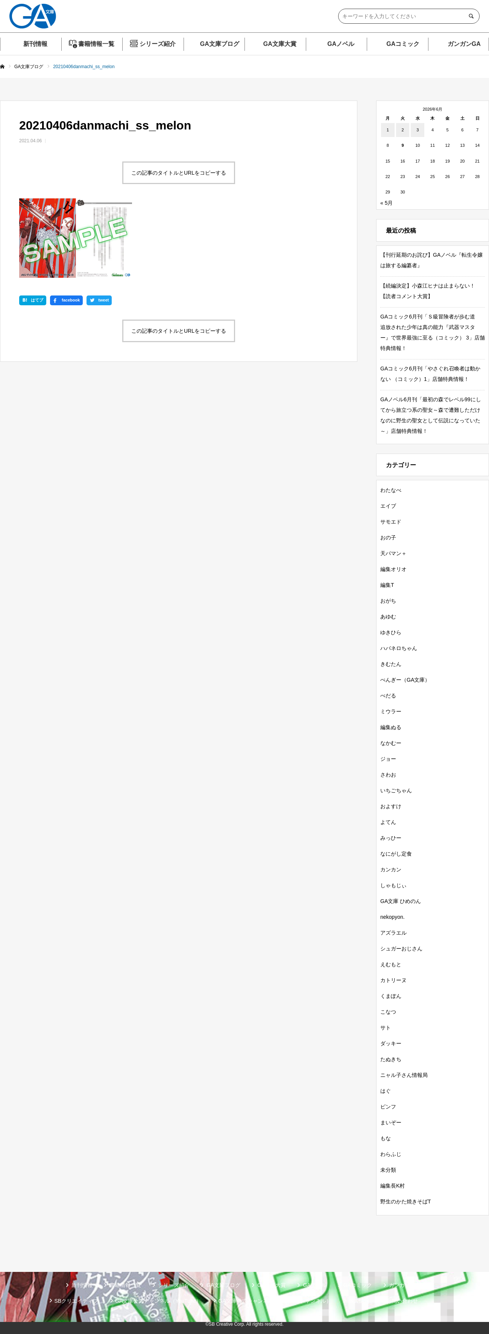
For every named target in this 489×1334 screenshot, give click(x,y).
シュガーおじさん (401, 949)
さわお (388, 775)
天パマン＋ (393, 553)
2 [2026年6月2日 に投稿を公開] (402, 130)
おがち (388, 601)
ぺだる (388, 696)
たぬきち (390, 1059)
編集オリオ (393, 569)
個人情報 (358, 1301)
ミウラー (390, 711)
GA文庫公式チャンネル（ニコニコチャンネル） (274, 1301)
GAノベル (340, 44)
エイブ (388, 506)
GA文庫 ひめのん (400, 901)
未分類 (388, 1170)
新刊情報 (35, 44)
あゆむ (388, 617)
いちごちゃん (396, 790)
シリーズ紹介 (158, 44)
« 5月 (386, 203)
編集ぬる (390, 727)
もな (385, 1138)
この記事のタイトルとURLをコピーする (178, 173)
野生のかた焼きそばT (405, 1201)
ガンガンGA (464, 44)
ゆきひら (390, 632)
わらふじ (390, 1154)
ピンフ (388, 1107)
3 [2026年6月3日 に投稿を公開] (417, 130)
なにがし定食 (396, 854)
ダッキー (390, 1043)
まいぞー (390, 1122)
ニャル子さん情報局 (404, 1075)
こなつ (388, 1012)
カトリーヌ (393, 980)
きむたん (390, 664)
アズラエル (393, 933)
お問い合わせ (402, 1301)
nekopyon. (392, 917)
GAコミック (402, 44)
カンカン (390, 869)
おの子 (388, 538)
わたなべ (390, 490)
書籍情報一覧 (96, 44)
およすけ (390, 806)
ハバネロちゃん (398, 648)
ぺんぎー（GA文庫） (405, 680)
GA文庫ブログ (219, 44)
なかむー (390, 743)
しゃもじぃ (393, 885)
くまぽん (390, 996)
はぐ (385, 1091)
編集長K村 (392, 1186)
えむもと (390, 964)
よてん (388, 822)
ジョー (388, 759)
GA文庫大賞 (279, 44)
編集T (387, 585)
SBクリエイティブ (76, 1301)
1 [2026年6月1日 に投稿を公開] (388, 130)
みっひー (390, 838)
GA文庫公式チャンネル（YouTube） (158, 1301)
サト (385, 1028)
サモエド (390, 522)
